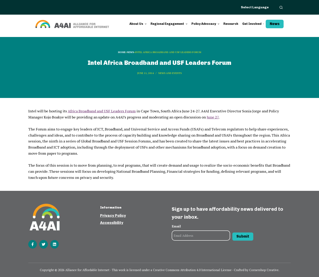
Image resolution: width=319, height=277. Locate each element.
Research (230, 24)
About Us (138, 24)
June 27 (213, 117)
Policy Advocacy (205, 24)
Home (122, 52)
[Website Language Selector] (257, 7)
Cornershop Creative (264, 270)
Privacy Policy (113, 215)
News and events (170, 73)
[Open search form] (281, 7)
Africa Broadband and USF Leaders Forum (102, 111)
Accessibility (111, 223)
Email (176, 226)
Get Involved (254, 24)
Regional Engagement (169, 24)
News (275, 24)
